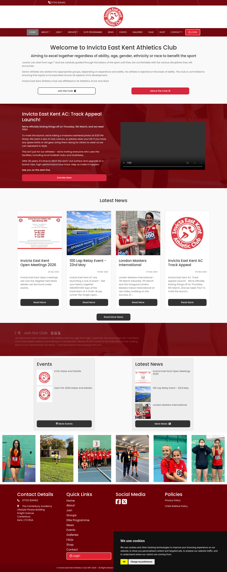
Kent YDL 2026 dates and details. (73, 388)
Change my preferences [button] (141, 562)
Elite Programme (93, 32)
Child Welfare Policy (176, 506)
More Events (64, 423)
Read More (39, 302)
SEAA (106, 81)
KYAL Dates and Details (67, 371)
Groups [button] (72, 32)
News (111, 32)
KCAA (94, 81)
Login (192, 32)
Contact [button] (176, 32)
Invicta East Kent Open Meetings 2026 (171, 373)
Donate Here (64, 177)
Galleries (138, 32)
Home (33, 32)
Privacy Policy (173, 500)
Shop (162, 32)
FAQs (151, 32)
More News (163, 423)
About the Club (160, 91)
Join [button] (58, 32)
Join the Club (66, 91)
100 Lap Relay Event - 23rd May (171, 388)
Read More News (113, 317)
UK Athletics (83, 81)
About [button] (44, 32)
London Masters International (170, 405)
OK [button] (124, 562)
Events (123, 32)
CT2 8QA (28, 520)
